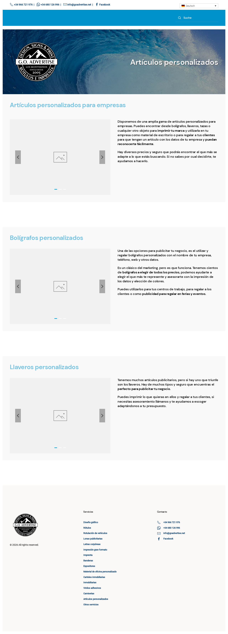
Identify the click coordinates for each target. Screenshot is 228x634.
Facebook (104, 4)
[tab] (55, 189)
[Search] (196, 18)
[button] (18, 157)
